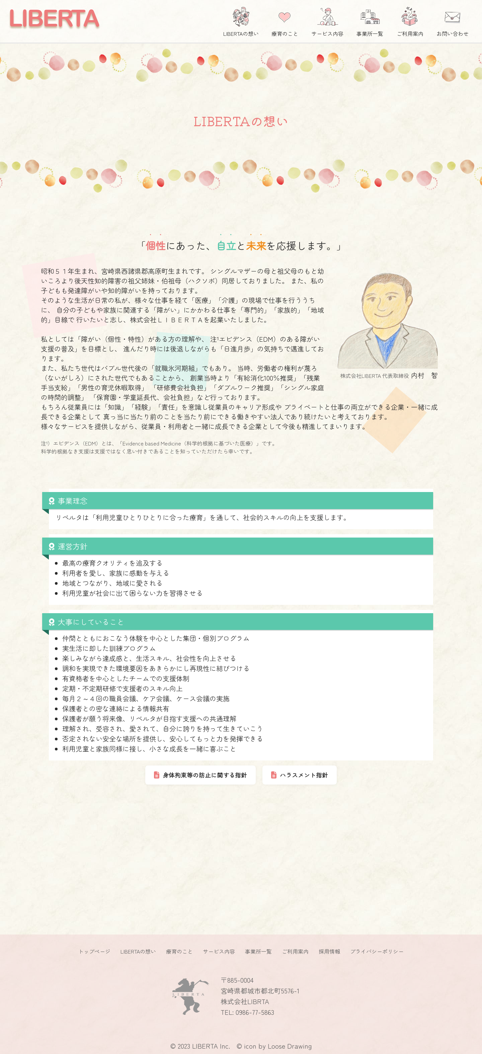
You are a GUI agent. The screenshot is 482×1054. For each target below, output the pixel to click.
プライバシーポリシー (377, 951)
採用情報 (329, 951)
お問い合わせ (452, 20)
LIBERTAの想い (241, 20)
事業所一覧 (369, 20)
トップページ (94, 951)
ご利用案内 (410, 20)
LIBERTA (53, 18)
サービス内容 (327, 20)
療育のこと (284, 20)
